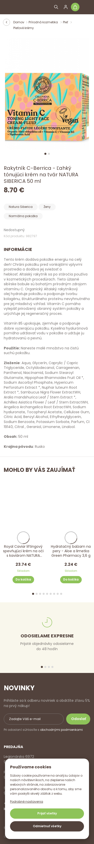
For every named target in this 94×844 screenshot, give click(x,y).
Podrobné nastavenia (26, 801)
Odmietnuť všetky (47, 826)
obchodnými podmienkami (61, 730)
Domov (18, 22)
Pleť (66, 22)
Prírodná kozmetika (44, 22)
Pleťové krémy (23, 28)
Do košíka (23, 580)
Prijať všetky (47, 813)
